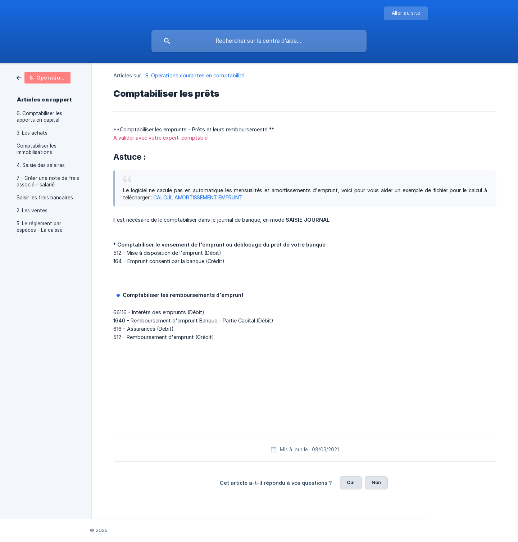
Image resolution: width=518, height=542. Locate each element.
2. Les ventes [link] (32, 210)
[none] (406, 13)
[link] (44, 77)
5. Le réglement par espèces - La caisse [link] (40, 227)
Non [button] (376, 482)
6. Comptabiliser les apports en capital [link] (39, 116)
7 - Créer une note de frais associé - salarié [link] (48, 181)
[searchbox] (259, 41)
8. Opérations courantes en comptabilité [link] (195, 75)
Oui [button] (351, 482)
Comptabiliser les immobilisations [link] (36, 149)
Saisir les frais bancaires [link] (45, 197)
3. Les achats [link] (32, 133)
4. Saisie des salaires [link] (41, 165)
